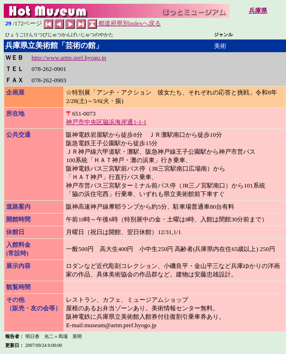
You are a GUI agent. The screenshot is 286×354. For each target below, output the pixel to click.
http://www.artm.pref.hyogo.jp (69, 57)
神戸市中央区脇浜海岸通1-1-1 (106, 122)
